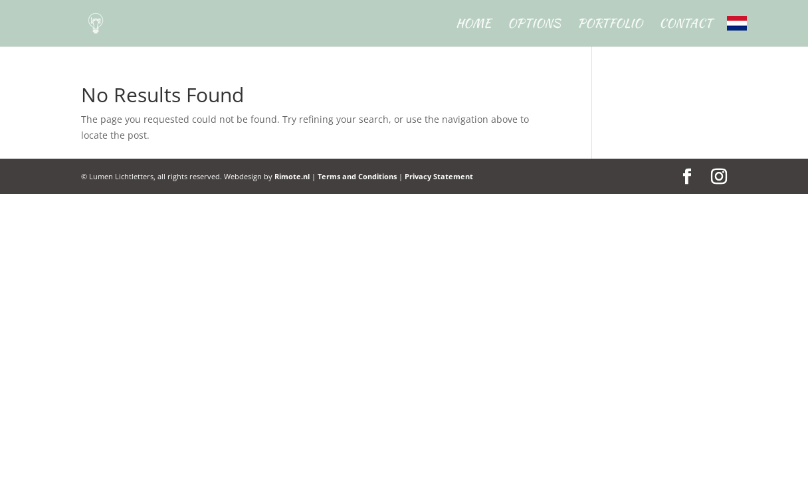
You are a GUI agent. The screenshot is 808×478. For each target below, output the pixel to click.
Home (473, 25)
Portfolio (610, 25)
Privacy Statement (439, 176)
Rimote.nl (292, 176)
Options (534, 25)
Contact (685, 25)
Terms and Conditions (357, 176)
